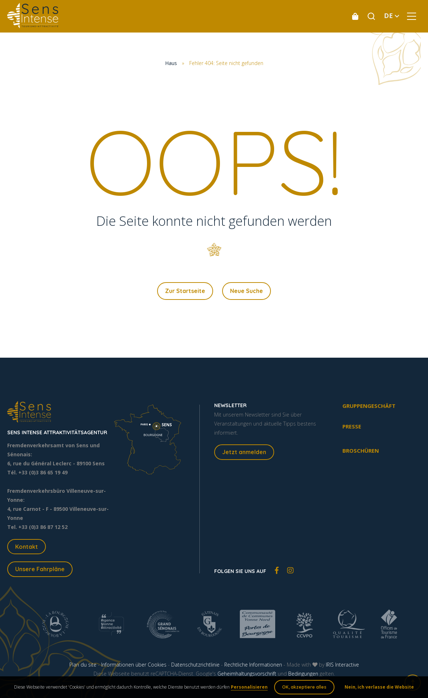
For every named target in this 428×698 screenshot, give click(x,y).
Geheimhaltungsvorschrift (246, 674)
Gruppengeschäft (368, 405)
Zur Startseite (185, 290)
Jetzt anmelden (244, 452)
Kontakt (26, 546)
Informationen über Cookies (134, 665)
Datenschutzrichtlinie (195, 665)
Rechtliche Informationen (253, 665)
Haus (171, 63)
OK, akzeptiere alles (304, 687)
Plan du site (82, 665)
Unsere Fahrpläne (40, 569)
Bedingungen (303, 674)
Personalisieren (249, 687)
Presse (351, 426)
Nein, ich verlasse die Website (379, 687)
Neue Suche (246, 290)
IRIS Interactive (342, 665)
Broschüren (360, 450)
